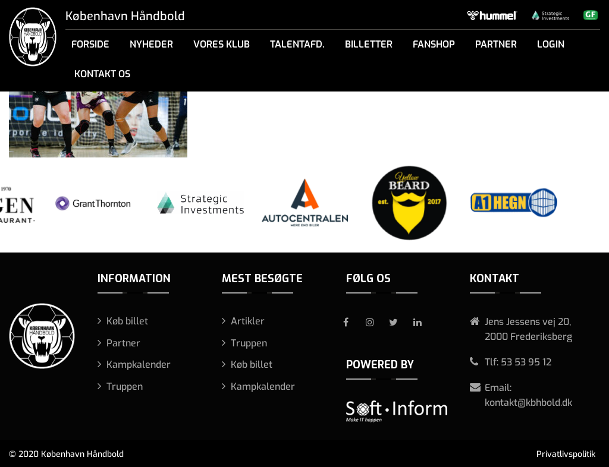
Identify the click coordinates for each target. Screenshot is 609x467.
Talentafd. (297, 44)
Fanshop (434, 44)
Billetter (369, 44)
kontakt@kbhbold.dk (528, 402)
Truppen (124, 386)
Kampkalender (138, 364)
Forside (90, 44)
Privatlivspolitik (565, 454)
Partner (496, 44)
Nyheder (151, 44)
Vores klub (221, 44)
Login (550, 44)
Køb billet (127, 321)
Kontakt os (102, 74)
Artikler (248, 321)
